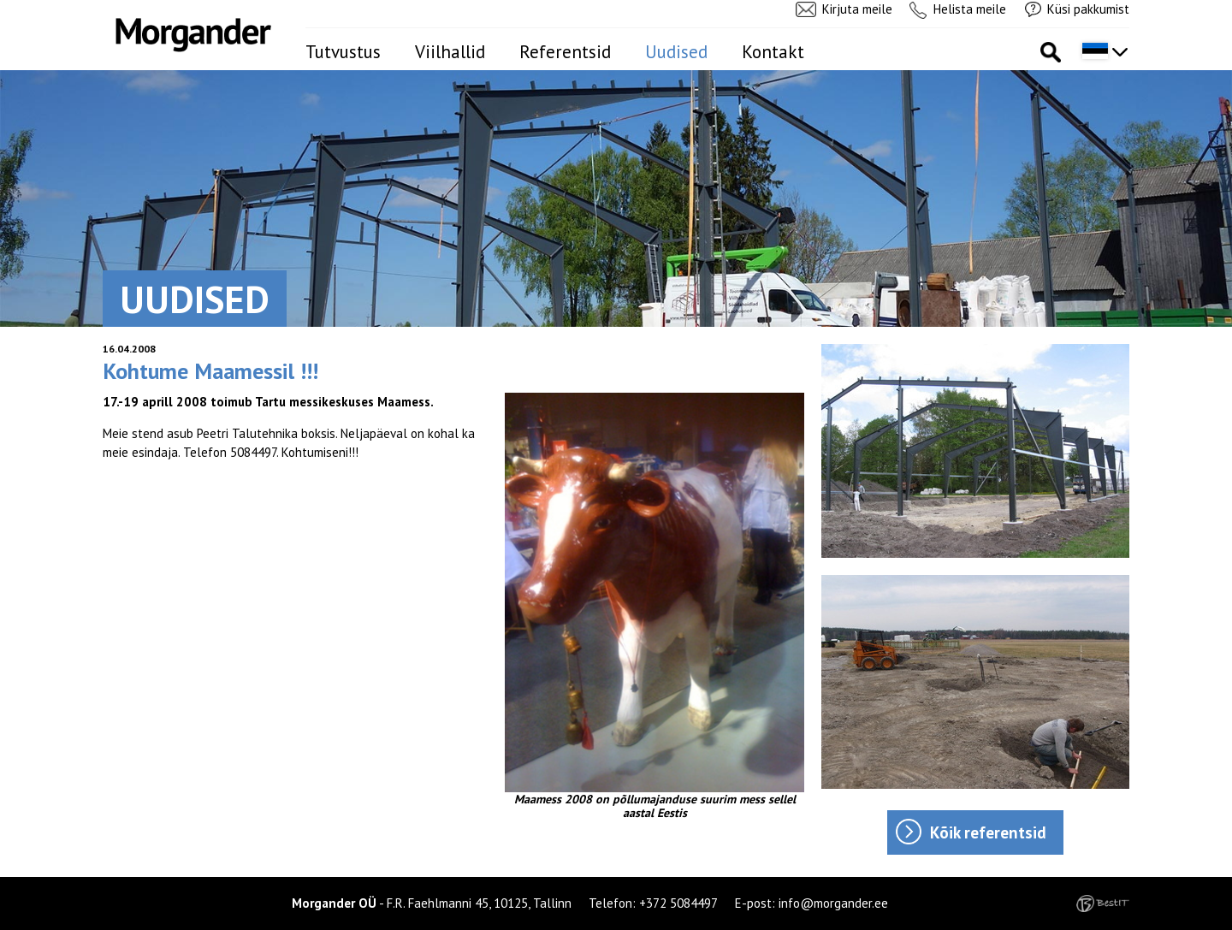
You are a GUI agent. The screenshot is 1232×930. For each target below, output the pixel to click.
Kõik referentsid (988, 832)
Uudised (676, 51)
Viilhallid (450, 51)
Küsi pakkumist (1088, 9)
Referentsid (565, 51)
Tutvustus (343, 51)
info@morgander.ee (833, 903)
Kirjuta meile (857, 9)
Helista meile (969, 9)
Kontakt (773, 51)
